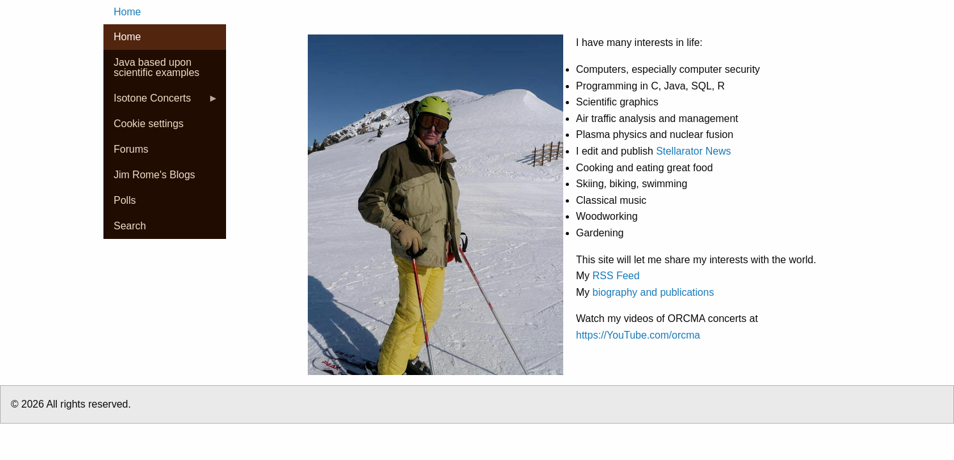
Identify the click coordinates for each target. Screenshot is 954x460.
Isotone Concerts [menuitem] (160, 102)
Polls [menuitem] (125, 200)
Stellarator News (693, 151)
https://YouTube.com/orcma (638, 335)
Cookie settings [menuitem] (148, 123)
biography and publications (653, 292)
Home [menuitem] (127, 11)
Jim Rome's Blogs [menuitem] (154, 174)
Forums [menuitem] (131, 149)
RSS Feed (616, 275)
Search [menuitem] (130, 225)
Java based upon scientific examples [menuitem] (156, 67)
